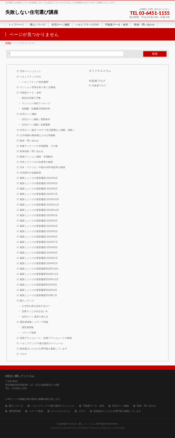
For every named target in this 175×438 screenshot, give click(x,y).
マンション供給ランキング (36, 103)
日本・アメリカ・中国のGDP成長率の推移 (42, 167)
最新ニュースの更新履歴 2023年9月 (39, 252)
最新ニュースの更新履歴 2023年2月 (39, 215)
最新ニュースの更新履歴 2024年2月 (39, 263)
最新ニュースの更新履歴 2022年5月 (39, 183)
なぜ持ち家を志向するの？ (36, 306)
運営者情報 (28, 327)
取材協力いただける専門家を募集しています (43, 348)
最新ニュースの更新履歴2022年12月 (39, 279)
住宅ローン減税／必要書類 (36, 124)
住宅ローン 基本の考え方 (35, 316)
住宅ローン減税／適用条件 (36, 119)
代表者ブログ (97, 80)
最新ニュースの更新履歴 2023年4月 (39, 226)
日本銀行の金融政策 (30, 172)
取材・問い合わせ (29, 140)
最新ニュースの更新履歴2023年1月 (38, 295)
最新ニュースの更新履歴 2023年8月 (39, 247)
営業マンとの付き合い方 (35, 311)
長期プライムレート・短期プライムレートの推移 (46, 338)
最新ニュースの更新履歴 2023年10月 (39, 199)
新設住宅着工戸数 (31, 98)
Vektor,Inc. (106, 428)
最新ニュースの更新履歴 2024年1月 (39, 258)
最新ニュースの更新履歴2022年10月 (39, 268)
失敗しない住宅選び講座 (31, 12)
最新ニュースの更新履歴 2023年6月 (39, 236)
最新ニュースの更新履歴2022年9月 (38, 290)
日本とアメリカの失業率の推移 (36, 162)
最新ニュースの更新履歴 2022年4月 (39, 178)
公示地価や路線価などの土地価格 (37, 135)
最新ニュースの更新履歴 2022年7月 (39, 194)
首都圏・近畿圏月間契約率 (36, 108)
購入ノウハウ (27, 300)
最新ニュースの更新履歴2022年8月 (38, 284)
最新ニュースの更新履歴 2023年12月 (39, 210)
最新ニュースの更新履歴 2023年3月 (39, 220)
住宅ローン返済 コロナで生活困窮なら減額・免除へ (47, 130)
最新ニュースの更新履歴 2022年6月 (39, 188)
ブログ (23, 354)
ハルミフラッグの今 (30, 76)
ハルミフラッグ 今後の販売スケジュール (41, 343)
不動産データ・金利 (30, 92)
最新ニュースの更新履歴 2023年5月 (39, 231)
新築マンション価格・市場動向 (36, 156)
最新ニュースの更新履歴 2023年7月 (39, 242)
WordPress (69, 428)
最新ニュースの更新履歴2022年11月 (39, 274)
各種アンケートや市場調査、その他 (39, 146)
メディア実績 (29, 332)
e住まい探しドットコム (82, 423)
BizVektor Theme (87, 428)
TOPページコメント (30, 71)
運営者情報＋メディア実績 (34, 322)
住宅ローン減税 (28, 114)
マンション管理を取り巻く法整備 (37, 87)
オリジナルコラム (100, 70)
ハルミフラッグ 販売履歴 (35, 82)
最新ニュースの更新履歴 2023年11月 (39, 204)
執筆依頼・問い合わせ (31, 151)
